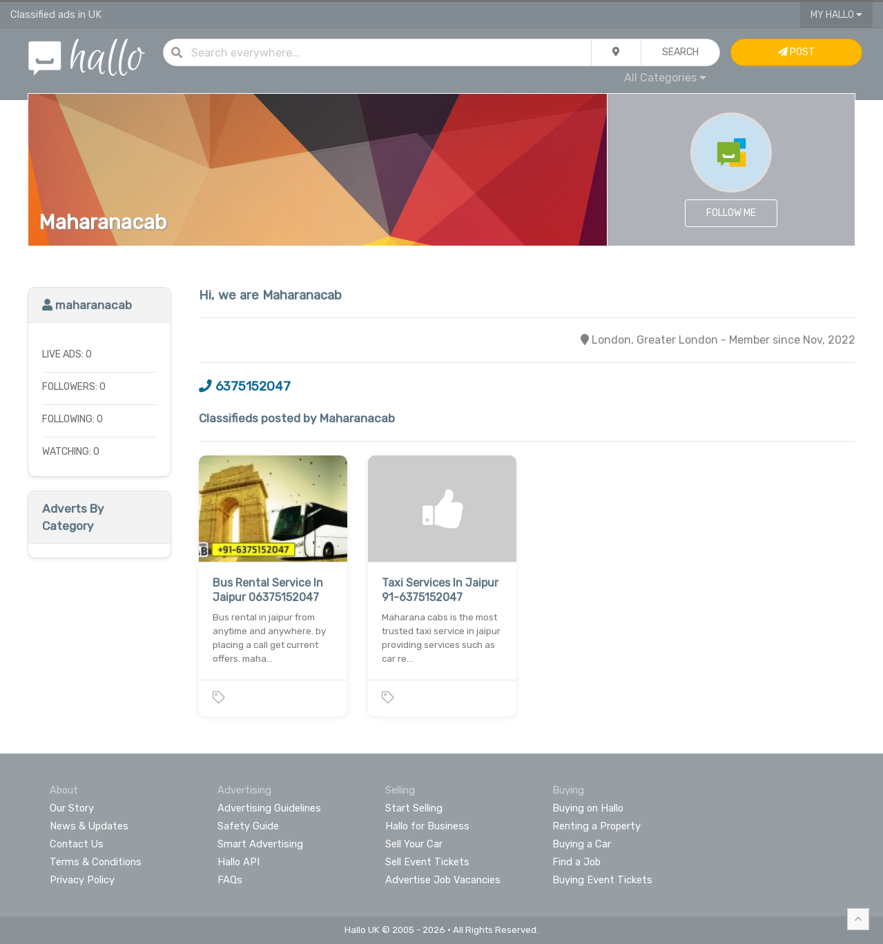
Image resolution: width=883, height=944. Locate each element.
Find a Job (576, 862)
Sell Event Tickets (427, 862)
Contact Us (77, 844)
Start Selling (414, 808)
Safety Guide (248, 826)
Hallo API (238, 862)
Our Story (72, 808)
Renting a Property (596, 826)
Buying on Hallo (587, 808)
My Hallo (836, 15)
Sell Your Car (414, 844)
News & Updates (89, 826)
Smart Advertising (260, 844)
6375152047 (245, 386)
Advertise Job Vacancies (443, 880)
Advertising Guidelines (269, 808)
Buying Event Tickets (602, 880)
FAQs (229, 880)
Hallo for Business (427, 826)
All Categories (665, 77)
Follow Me (731, 213)
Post (796, 52)
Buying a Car (581, 844)
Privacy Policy (82, 880)
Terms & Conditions (96, 862)
